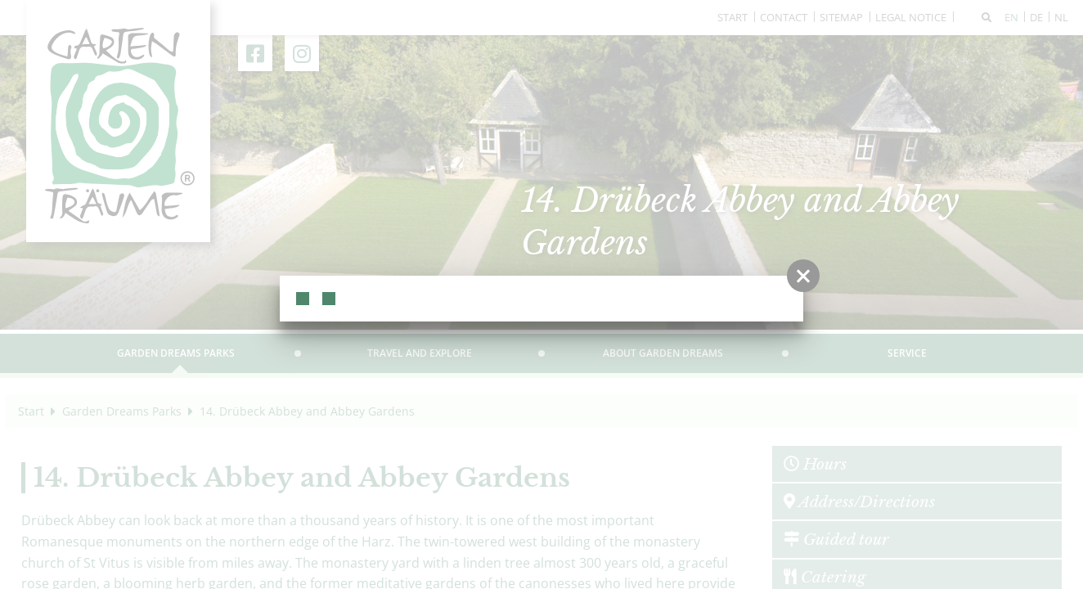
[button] (803, 275)
